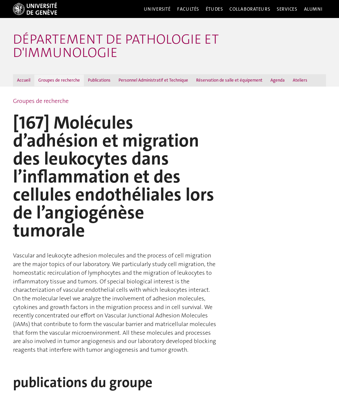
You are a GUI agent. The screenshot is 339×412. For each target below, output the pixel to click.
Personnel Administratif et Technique (153, 80)
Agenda (277, 80)
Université (157, 9)
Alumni (313, 9)
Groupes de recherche (59, 80)
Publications (99, 80)
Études (214, 9)
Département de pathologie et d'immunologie (116, 46)
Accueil (23, 80)
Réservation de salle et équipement (229, 80)
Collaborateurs (249, 9)
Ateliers (300, 80)
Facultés (188, 9)
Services (287, 9)
